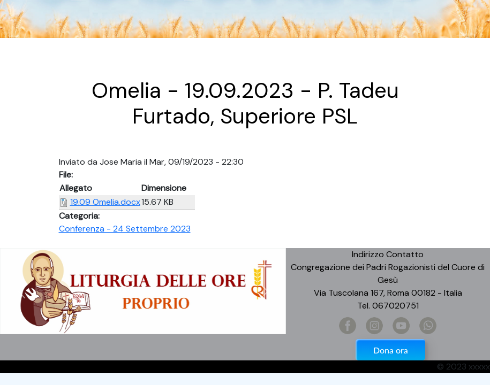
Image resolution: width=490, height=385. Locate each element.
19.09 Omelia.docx (105, 201)
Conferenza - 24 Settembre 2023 (125, 228)
